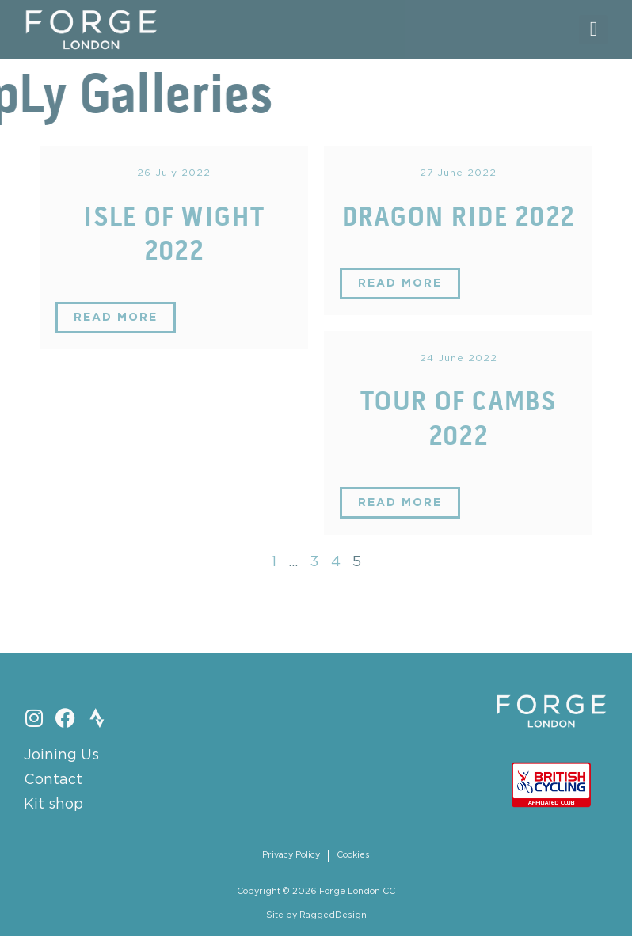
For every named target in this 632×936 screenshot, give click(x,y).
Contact (53, 780)
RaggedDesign (333, 915)
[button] (593, 29)
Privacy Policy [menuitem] (291, 855)
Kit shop (53, 804)
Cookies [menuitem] (353, 855)
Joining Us (61, 755)
